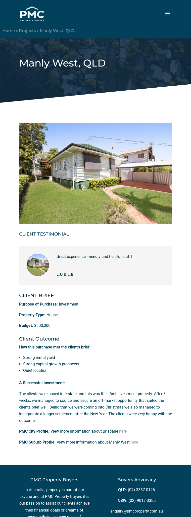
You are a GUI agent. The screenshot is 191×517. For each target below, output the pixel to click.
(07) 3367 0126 (141, 489)
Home (8, 30)
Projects (27, 30)
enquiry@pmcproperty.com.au (136, 511)
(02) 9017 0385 (142, 500)
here (123, 431)
